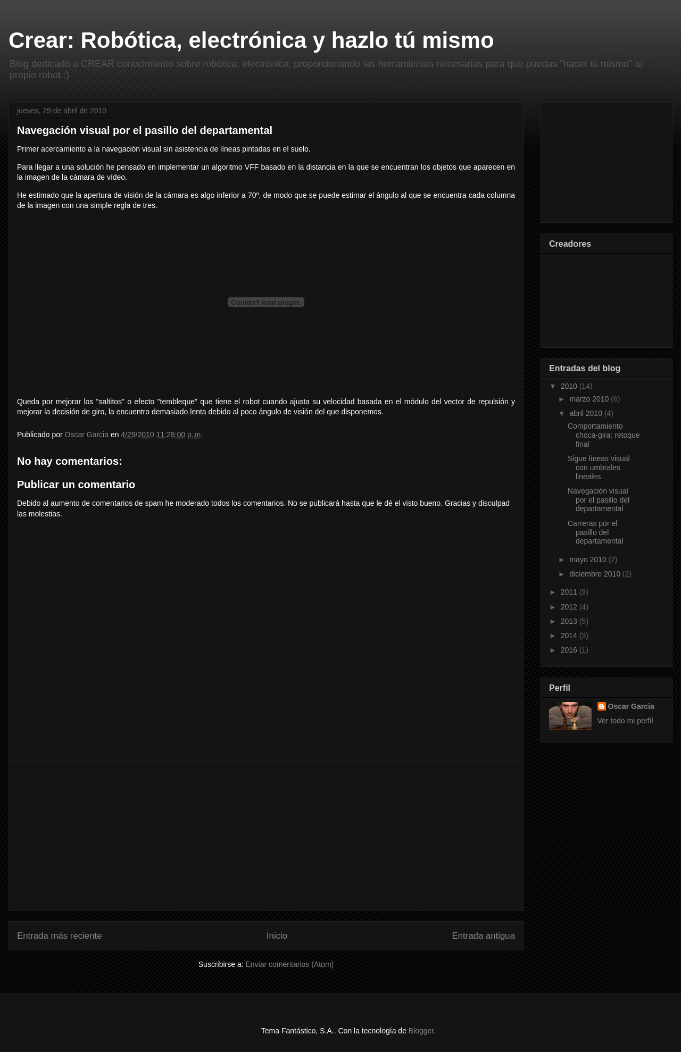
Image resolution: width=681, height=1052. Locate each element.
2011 (570, 592)
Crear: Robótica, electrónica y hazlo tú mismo (251, 40)
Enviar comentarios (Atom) (289, 964)
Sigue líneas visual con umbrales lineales (599, 467)
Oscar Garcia (631, 706)
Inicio (277, 936)
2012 (570, 607)
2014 (570, 635)
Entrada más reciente (59, 936)
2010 (570, 386)
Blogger (421, 1030)
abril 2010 (586, 413)
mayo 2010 (588, 559)
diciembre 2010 (595, 574)
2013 (570, 621)
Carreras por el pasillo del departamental (596, 532)
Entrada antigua (484, 936)
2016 (570, 650)
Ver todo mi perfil (625, 720)
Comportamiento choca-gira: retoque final (604, 435)
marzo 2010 (590, 399)
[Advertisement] (266, 835)
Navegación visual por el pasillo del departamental (598, 500)
